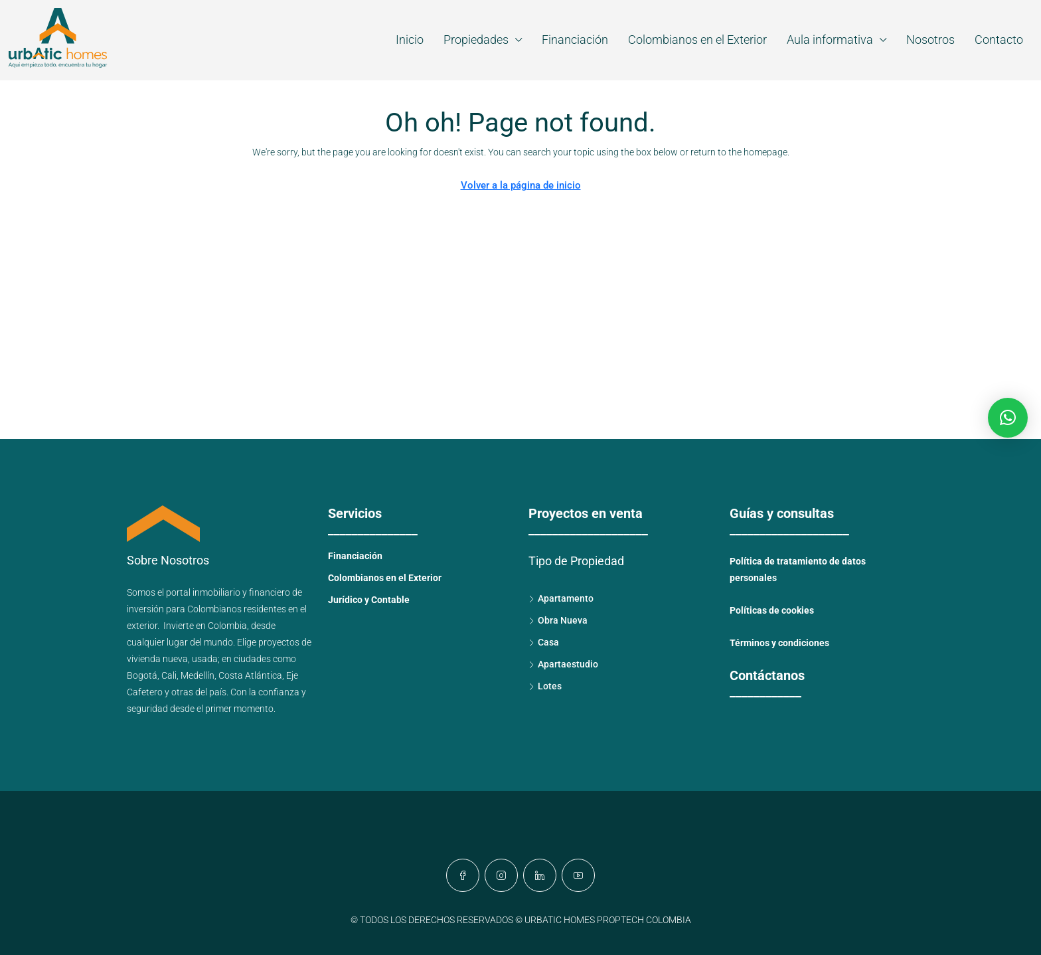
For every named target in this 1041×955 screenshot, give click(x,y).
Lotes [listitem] (545, 686)
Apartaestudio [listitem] (563, 664)
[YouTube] (578, 875)
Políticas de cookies (772, 610)
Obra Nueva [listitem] (558, 620)
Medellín (197, 675)
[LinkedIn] (539, 875)
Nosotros (930, 39)
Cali (169, 675)
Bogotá (142, 675)
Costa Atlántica (250, 675)
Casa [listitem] (543, 642)
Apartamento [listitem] (561, 598)
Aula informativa (830, 39)
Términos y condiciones (779, 643)
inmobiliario (216, 592)
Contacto (999, 39)
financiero (269, 592)
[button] (1008, 418)
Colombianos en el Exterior (697, 39)
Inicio (410, 39)
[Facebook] (462, 875)
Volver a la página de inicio (521, 185)
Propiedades (476, 39)
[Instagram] (501, 875)
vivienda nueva (157, 658)
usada (205, 658)
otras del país (198, 692)
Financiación (575, 39)
